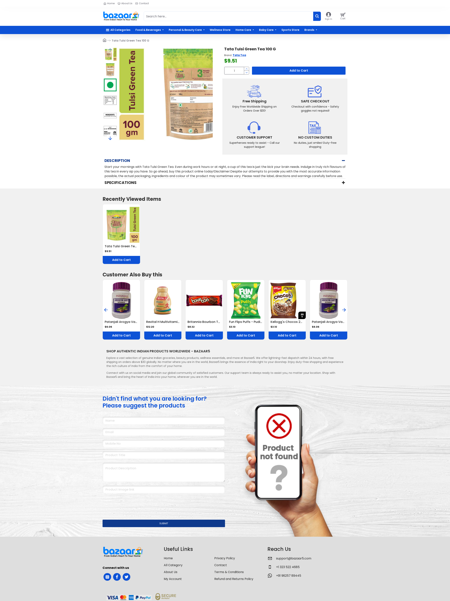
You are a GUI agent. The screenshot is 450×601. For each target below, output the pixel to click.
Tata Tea (239, 55)
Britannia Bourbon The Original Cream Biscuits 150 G (204, 322)
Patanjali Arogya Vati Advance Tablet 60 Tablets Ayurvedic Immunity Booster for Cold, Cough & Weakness (121, 322)
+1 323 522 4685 (288, 567)
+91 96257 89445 (288, 575)
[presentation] (129, 504)
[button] (110, 50)
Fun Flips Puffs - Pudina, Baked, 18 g (245, 322)
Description (117, 160)
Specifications (120, 182)
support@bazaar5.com (293, 558)
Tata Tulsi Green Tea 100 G (121, 246)
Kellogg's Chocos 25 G (287, 322)
